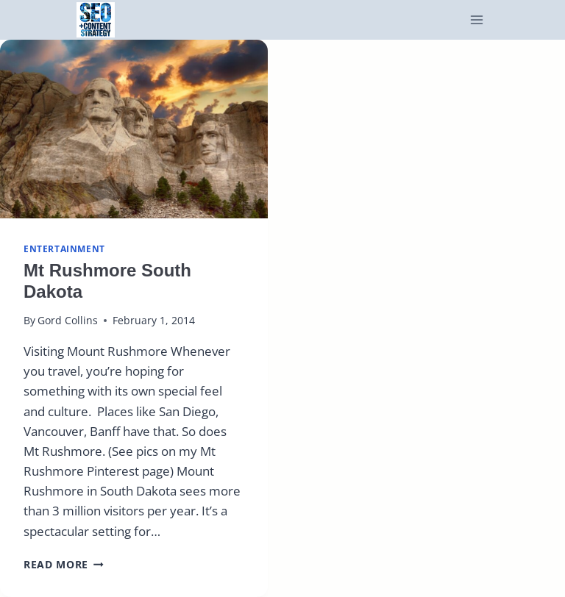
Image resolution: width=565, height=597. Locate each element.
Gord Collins (68, 320)
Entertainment (64, 248)
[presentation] (134, 129)
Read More (64, 564)
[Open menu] (477, 20)
